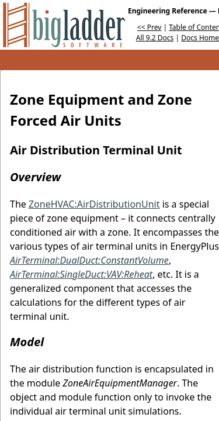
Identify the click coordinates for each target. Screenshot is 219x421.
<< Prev (149, 27)
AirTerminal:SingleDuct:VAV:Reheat (81, 274)
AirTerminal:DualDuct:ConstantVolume (89, 260)
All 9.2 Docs (155, 38)
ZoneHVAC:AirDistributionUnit (94, 204)
